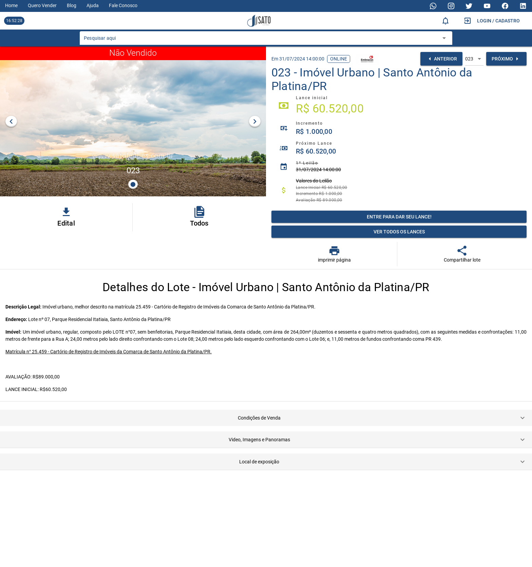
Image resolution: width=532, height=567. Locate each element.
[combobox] (261, 40)
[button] (266, 418)
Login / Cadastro (498, 20)
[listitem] (399, 105)
